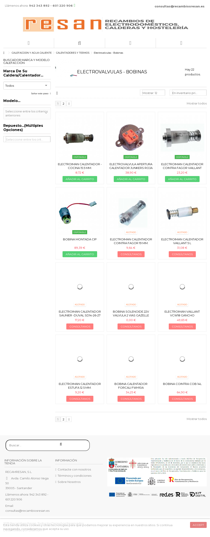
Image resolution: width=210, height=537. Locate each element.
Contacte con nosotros (74, 469)
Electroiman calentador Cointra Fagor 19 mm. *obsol (131, 243)
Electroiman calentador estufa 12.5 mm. (80, 385)
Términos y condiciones (74, 475)
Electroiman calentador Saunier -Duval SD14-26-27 (80, 313)
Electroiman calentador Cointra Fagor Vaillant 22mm (182, 167)
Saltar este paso (40, 93)
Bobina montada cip (80, 239)
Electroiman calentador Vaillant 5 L (182, 241)
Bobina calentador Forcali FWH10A (130, 385)
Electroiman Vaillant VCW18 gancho (182, 313)
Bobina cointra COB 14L (182, 384)
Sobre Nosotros (69, 482)
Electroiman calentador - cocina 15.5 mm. (80, 166)
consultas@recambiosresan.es (179, 6)
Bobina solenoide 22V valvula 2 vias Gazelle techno (131, 315)
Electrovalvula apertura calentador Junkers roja (131, 166)
